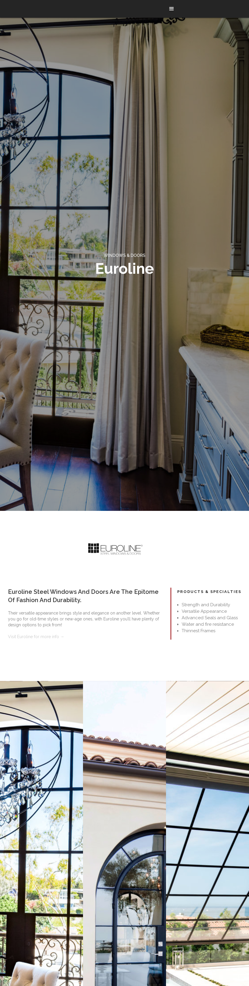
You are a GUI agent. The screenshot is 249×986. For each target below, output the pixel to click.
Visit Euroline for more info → (36, 636)
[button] (171, 9)
